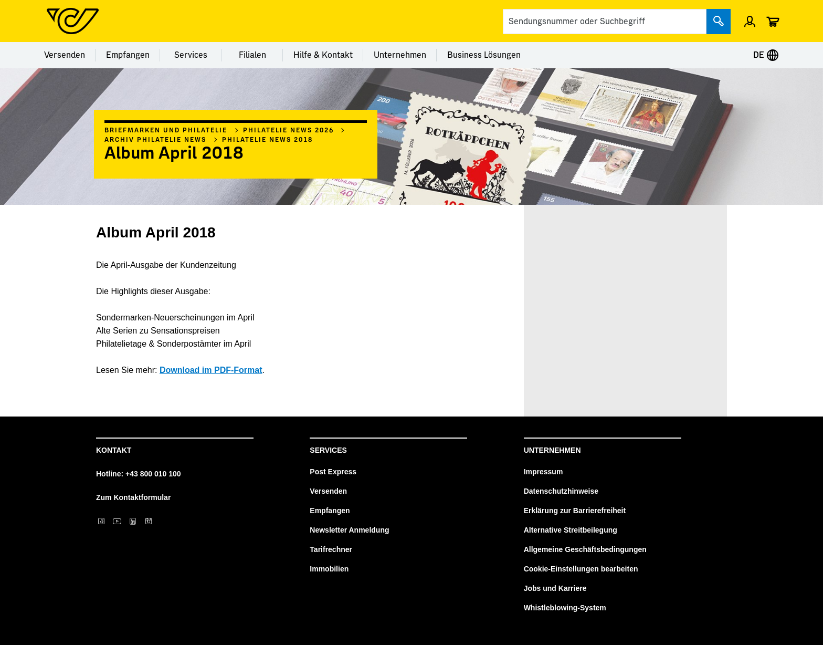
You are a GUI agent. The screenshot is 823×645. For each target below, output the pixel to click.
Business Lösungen (484, 55)
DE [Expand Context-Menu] (766, 55)
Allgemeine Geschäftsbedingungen (585, 549)
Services (190, 55)
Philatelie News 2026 (288, 130)
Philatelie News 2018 (267, 140)
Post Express (333, 471)
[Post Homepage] (73, 21)
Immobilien (329, 569)
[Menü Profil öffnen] (749, 21)
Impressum (543, 471)
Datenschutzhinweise (561, 491)
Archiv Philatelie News (155, 140)
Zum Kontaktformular (133, 497)
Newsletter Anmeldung (349, 530)
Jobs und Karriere (555, 588)
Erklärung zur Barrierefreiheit (575, 510)
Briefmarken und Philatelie (165, 130)
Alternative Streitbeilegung (570, 530)
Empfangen (128, 55)
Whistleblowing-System (565, 608)
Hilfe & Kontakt (323, 55)
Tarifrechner (331, 549)
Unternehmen (400, 55)
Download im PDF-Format (211, 370)
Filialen (252, 55)
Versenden (64, 55)
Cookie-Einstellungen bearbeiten (581, 569)
